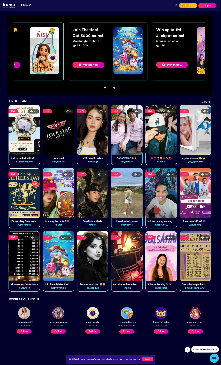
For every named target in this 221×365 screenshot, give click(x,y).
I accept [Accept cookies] (147, 359)
